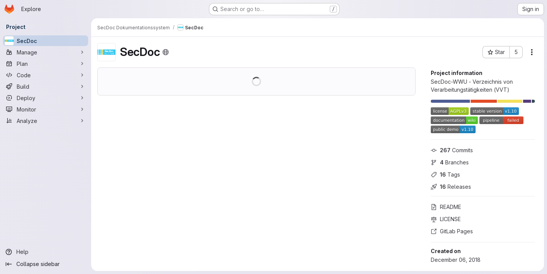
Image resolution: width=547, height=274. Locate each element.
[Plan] (45, 63)
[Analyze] (45, 120)
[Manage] (45, 52)
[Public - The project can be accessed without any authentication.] (166, 52)
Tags (445, 174)
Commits (452, 150)
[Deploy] (45, 97)
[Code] (45, 75)
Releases (451, 186)
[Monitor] (45, 109)
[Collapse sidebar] (45, 264)
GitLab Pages (452, 231)
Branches (450, 162)
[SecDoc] (45, 40)
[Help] (45, 252)
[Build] (45, 86)
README (446, 207)
